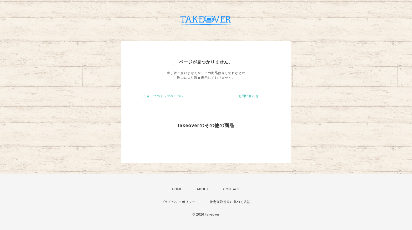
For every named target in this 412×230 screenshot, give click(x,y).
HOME (177, 189)
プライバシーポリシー (178, 202)
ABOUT (203, 189)
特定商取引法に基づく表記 (230, 202)
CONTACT (231, 189)
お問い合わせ (248, 96)
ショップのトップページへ (163, 96)
